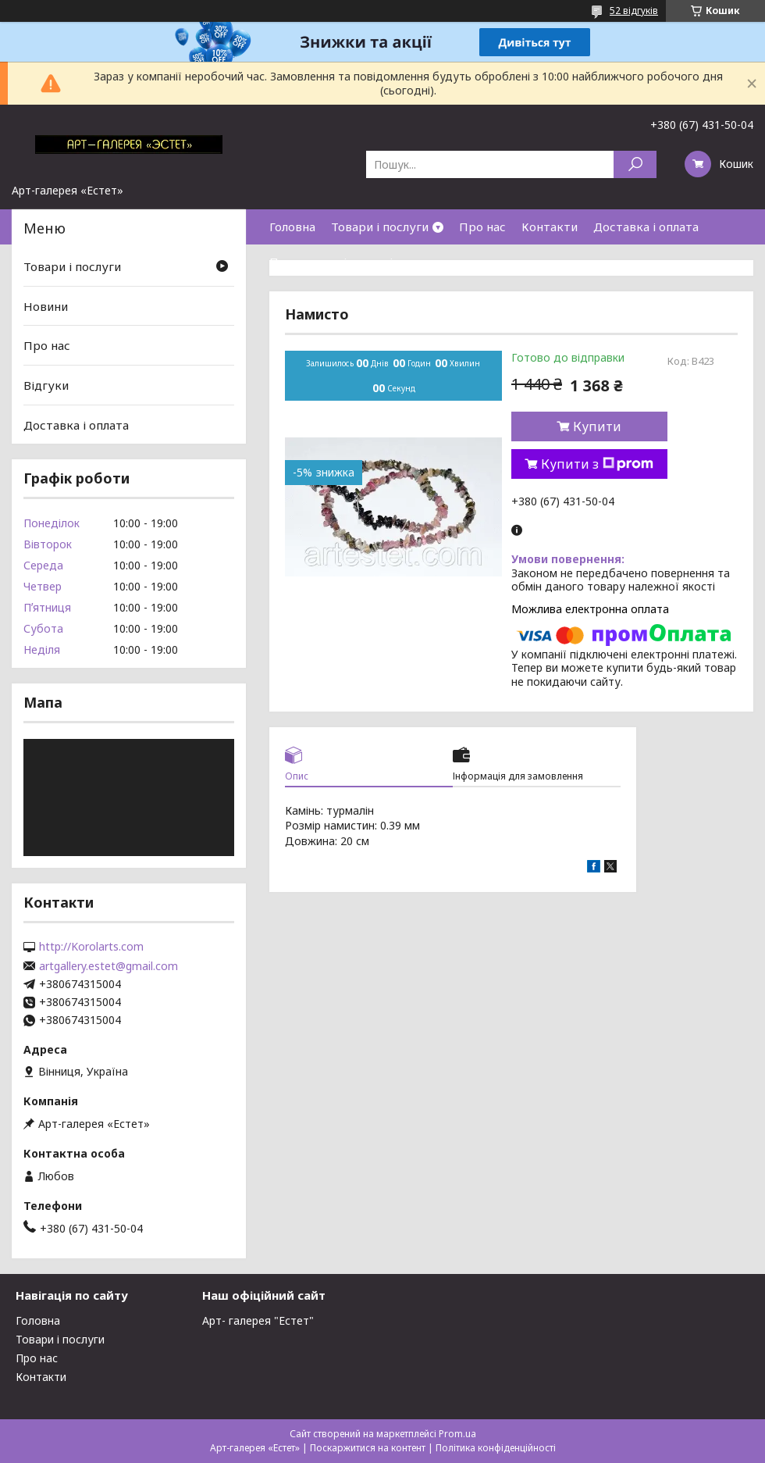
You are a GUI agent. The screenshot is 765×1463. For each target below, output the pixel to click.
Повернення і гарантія (334, 261)
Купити (597, 426)
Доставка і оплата (646, 226)
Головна (292, 226)
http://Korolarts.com (91, 947)
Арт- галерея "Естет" (258, 1320)
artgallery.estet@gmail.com (108, 966)
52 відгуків (634, 10)
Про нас (482, 226)
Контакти (549, 226)
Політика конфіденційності (496, 1447)
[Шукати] (635, 164)
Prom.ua (457, 1433)
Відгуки (46, 385)
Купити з (597, 464)
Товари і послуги (380, 226)
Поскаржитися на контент (367, 1447)
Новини (45, 306)
